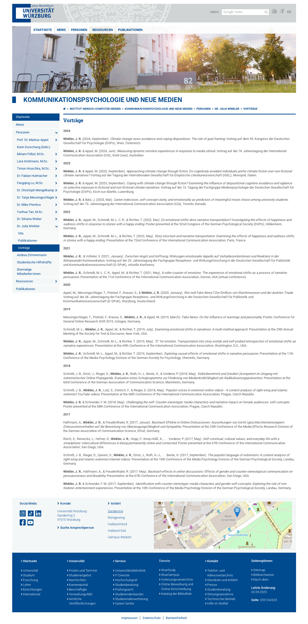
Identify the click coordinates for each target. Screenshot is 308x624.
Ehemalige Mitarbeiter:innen (29, 272)
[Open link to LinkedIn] (38, 513)
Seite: (255, 600)
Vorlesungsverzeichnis (176, 580)
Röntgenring (116, 518)
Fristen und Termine (82, 571)
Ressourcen (102, 30)
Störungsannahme (219, 594)
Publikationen (130, 30)
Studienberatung (125, 585)
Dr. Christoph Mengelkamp (35, 190)
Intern (214, 12)
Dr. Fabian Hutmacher (32, 176)
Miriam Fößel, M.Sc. (31, 154)
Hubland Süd (117, 530)
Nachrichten (76, 580)
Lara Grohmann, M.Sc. (32, 161)
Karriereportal (77, 585)
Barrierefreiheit (176, 618)
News (61, 30)
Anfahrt (116, 503)
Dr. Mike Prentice (29, 205)
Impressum (129, 618)
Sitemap (258, 570)
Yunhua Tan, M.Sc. (30, 212)
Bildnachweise (262, 575)
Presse (211, 585)
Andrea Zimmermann (32, 255)
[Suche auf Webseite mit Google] (245, 12)
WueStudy (167, 570)
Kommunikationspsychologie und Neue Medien (102, 100)
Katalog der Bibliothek (175, 594)
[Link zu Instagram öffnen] (23, 513)
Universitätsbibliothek (129, 571)
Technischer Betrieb (220, 599)
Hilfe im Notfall (216, 604)
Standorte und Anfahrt (221, 580)
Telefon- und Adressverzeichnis (219, 573)
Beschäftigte (77, 590)
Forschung (29, 580)
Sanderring (115, 511)
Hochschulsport (125, 580)
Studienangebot (79, 575)
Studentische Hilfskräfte (34, 262)
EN (289, 12)
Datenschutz (152, 618)
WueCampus (169, 575)
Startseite (42, 30)
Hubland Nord (117, 524)
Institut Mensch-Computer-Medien (95, 108)
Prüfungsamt (123, 590)
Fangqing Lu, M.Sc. (30, 183)
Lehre (26, 585)
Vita (20, 233)
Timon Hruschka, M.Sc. (33, 168)
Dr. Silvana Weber (29, 219)
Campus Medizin (119, 537)
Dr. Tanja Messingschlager (35, 197)
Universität (29, 571)
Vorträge (24, 248)
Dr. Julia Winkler (28, 226)
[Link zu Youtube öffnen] (30, 522)
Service (119, 561)
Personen (79, 30)
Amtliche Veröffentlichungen (81, 601)
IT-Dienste (121, 575)
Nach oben (259, 580)
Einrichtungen (31, 590)
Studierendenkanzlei (128, 594)
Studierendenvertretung (130, 599)
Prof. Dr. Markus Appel (32, 140)
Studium (28, 575)
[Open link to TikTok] (30, 513)
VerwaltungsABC (80, 594)
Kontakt (65, 503)
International (30, 594)
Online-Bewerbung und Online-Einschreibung (176, 587)
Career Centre (123, 604)
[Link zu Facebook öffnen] (23, 522)
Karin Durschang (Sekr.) (33, 147)
